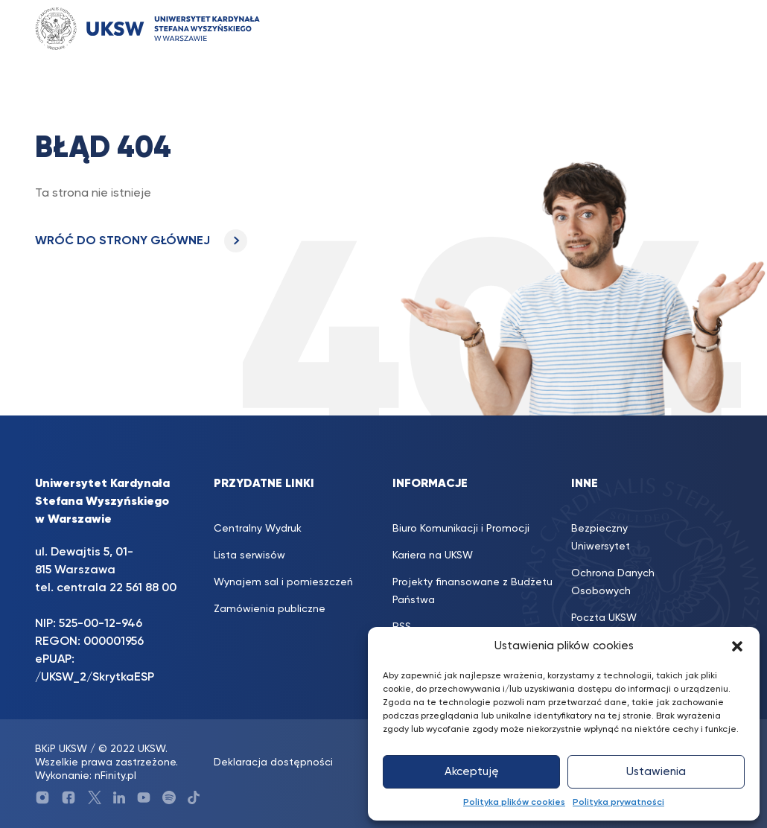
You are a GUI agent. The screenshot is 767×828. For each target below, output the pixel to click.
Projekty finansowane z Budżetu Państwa (472, 591)
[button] (737, 646)
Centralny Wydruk (258, 528)
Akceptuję (472, 771)
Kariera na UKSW (432, 555)
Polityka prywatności (618, 802)
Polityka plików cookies (514, 802)
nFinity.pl (115, 776)
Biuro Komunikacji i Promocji (460, 528)
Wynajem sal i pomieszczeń (283, 582)
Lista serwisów (249, 555)
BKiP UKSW (61, 749)
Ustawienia (656, 771)
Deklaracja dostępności (273, 762)
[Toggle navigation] (706, 28)
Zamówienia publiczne (269, 609)
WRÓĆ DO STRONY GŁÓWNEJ (141, 241)
